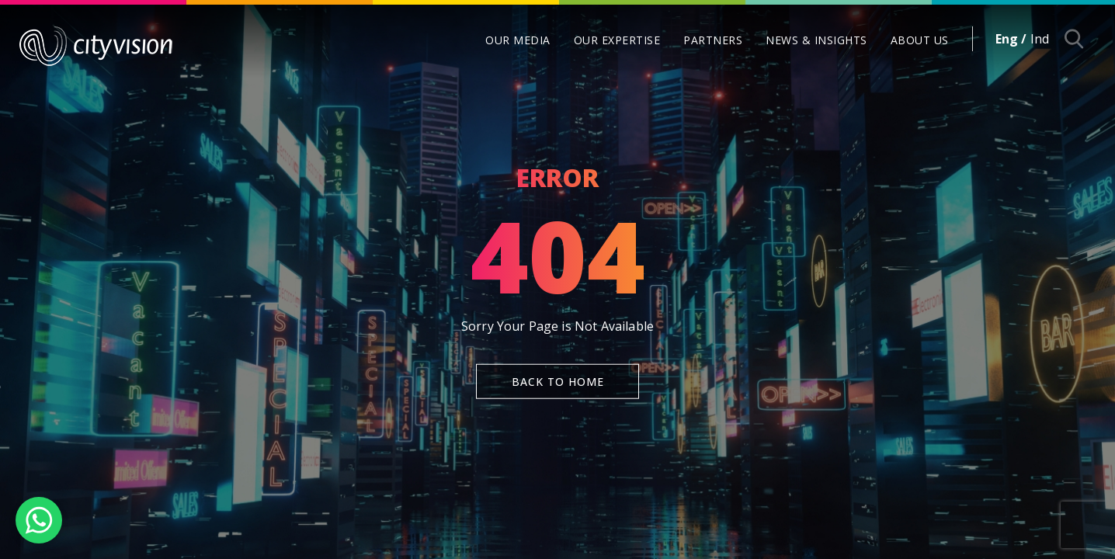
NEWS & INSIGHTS (816, 40)
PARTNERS (712, 40)
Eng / (1011, 38)
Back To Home (558, 380)
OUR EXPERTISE (617, 40)
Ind (1039, 38)
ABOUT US (920, 40)
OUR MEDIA (518, 40)
